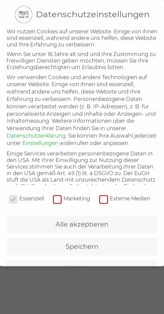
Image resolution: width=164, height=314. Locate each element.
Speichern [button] (82, 240)
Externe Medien (124, 192)
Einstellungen (40, 137)
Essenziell (26, 192)
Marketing (71, 192)
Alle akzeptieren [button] (82, 218)
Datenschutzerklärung (36, 129)
